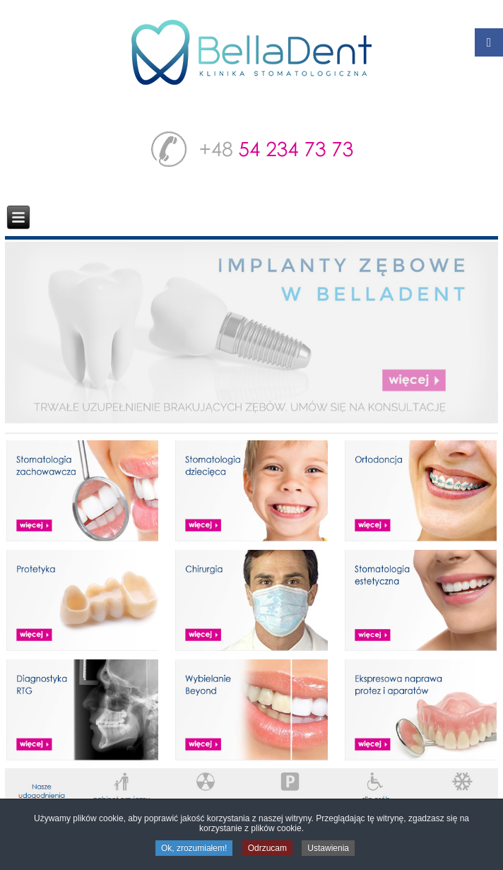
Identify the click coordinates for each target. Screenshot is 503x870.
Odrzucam (267, 849)
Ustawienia (328, 849)
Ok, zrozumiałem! (194, 849)
